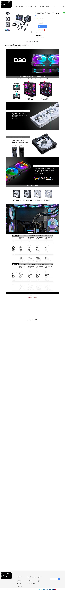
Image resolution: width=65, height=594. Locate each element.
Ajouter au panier (42, 26)
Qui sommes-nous (58, 1)
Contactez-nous (52, 1)
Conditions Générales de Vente (31, 577)
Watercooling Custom (20, 6)
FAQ (63, 1)
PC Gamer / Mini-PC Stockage (44, 6)
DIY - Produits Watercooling (31, 6)
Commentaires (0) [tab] (35, 41)
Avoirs (39, 577)
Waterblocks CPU (19, 580)
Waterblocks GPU (19, 581)
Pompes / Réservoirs (19, 576)
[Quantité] (38, 22)
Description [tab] (28, 41)
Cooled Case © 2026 (7, 589)
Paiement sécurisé (30, 580)
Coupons (39, 580)
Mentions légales (30, 576)
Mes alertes (43, 581)
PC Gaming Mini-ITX (19, 586)
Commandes (39, 576)
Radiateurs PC (18, 577)
